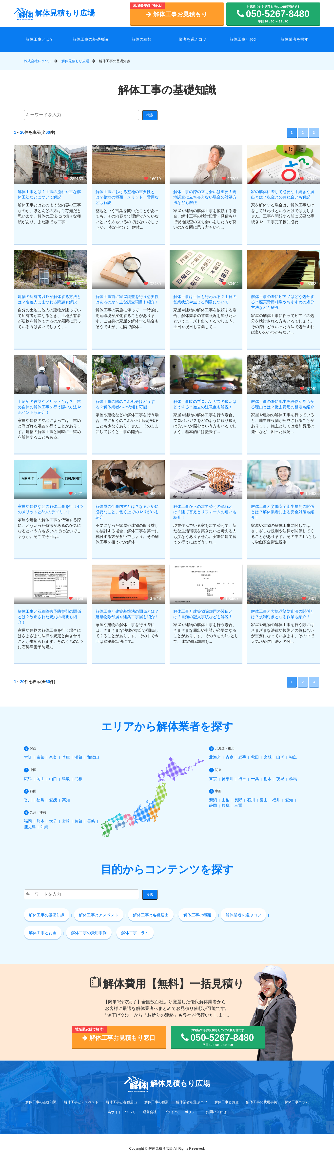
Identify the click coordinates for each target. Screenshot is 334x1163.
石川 (251, 800)
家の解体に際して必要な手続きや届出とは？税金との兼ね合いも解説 (282, 194)
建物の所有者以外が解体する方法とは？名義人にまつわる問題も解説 (49, 299)
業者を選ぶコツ (192, 39)
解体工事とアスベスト (98, 915)
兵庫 (66, 757)
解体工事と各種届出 (151, 915)
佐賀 (78, 821)
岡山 (40, 779)
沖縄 (44, 827)
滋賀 (78, 757)
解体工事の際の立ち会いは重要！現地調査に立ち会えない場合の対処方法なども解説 (204, 197)
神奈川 (228, 779)
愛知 (289, 800)
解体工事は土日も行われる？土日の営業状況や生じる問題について (204, 299)
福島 (293, 757)
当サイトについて (121, 1112)
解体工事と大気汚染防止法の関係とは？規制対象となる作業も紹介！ (282, 614)
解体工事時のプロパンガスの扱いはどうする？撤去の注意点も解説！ (204, 404)
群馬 (293, 779)
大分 (53, 821)
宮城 (268, 757)
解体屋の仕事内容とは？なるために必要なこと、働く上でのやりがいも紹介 (127, 512)
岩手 (242, 757)
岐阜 (226, 805)
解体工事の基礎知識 (90, 39)
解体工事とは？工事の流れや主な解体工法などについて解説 (49, 194)
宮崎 (66, 821)
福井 (276, 800)
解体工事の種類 (197, 915)
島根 (78, 779)
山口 (53, 779)
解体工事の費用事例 (89, 933)
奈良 (53, 757)
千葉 (255, 779)
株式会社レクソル (38, 61)
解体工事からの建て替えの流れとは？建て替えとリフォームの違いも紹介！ (204, 512)
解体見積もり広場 (54, 13)
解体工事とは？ (39, 39)
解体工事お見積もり (176, 14)
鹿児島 (30, 827)
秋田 (255, 757)
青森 (230, 757)
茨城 (280, 779)
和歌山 (93, 757)
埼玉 (242, 779)
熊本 (40, 821)
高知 (66, 800)
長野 (238, 800)
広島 (28, 779)
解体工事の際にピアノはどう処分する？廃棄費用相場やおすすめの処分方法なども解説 (282, 302)
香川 (28, 800)
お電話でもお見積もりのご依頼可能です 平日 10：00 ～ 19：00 (273, 14)
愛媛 (53, 800)
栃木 (268, 779)
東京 (213, 779)
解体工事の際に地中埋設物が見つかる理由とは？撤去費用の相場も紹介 (282, 404)
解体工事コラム (135, 933)
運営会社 (150, 1112)
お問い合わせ (216, 1112)
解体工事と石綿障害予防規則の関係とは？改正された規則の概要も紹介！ (49, 617)
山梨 (226, 800)
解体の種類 (141, 39)
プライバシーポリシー (181, 1112)
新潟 (213, 800)
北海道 (215, 757)
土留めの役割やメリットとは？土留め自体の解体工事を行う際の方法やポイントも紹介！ (49, 407)
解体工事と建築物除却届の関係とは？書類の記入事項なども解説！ (203, 614)
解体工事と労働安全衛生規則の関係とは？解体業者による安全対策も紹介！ (282, 512)
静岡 (213, 805)
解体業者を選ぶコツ (243, 915)
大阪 (28, 757)
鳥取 (66, 779)
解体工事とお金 (243, 39)
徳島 (40, 800)
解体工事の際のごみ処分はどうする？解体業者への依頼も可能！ (125, 404)
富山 (264, 800)
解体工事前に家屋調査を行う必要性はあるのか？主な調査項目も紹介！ (127, 299)
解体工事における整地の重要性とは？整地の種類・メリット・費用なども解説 (127, 197)
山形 (280, 757)
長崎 (91, 821)
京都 (40, 757)
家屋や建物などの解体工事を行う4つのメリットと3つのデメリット (50, 509)
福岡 (28, 821)
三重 (238, 805)
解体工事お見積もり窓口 (118, 1037)
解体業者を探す (294, 39)
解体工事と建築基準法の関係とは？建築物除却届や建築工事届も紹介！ (127, 614)
